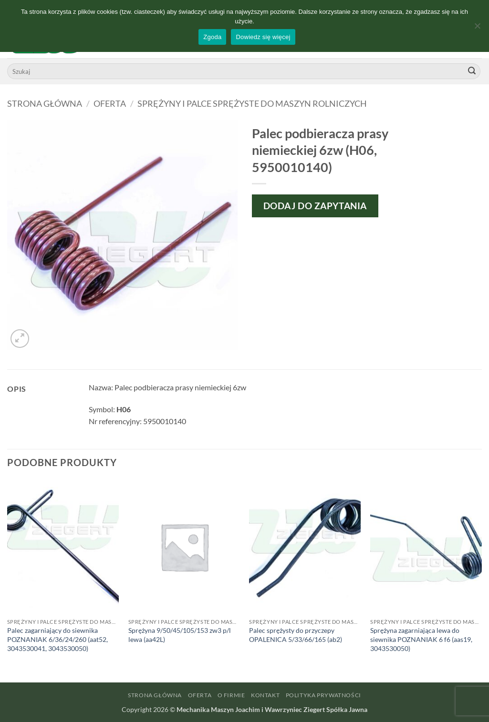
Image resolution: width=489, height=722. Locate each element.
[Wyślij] (472, 71)
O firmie (231, 695)
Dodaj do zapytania (315, 205)
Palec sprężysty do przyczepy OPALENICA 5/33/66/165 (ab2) (295, 634)
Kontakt (265, 695)
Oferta (110, 103)
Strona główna (44, 103)
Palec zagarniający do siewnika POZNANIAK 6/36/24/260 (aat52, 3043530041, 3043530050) (57, 639)
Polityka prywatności (323, 695)
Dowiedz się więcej (263, 37)
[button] (19, 338)
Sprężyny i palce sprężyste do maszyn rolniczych (252, 103)
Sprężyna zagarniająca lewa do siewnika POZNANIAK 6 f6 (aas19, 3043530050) (421, 639)
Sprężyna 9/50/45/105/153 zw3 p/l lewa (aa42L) (179, 634)
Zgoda (212, 37)
